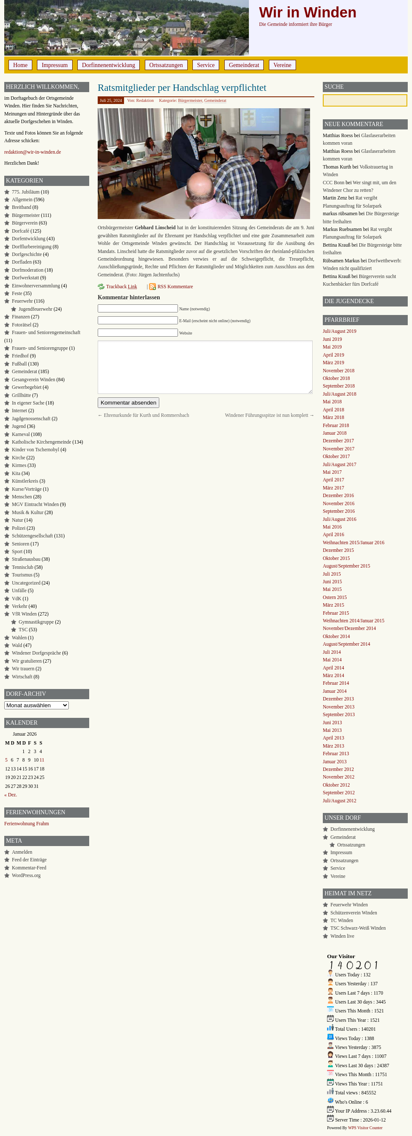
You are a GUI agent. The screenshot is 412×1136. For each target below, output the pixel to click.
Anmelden (22, 852)
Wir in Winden (308, 12)
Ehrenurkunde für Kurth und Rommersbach (146, 415)
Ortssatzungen (166, 65)
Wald (17, 645)
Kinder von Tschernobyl (35, 449)
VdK (16, 598)
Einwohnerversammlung (36, 285)
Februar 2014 (336, 683)
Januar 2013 (335, 761)
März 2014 (333, 675)
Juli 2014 (332, 652)
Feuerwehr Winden (349, 904)
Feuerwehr (22, 301)
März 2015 (333, 604)
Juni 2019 (332, 339)
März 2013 (333, 745)
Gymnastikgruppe (36, 621)
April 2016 (333, 534)
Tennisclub (22, 567)
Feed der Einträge (29, 859)
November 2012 (339, 776)
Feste (17, 293)
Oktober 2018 (336, 378)
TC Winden (341, 920)
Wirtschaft (22, 676)
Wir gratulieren (27, 661)
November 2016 (339, 503)
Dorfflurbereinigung (31, 246)
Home (20, 65)
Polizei (18, 528)
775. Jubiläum (26, 191)
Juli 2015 (332, 573)
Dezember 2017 (338, 440)
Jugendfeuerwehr (35, 309)
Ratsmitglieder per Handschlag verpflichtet (182, 87)
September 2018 (339, 385)
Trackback (121, 286)
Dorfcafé (20, 230)
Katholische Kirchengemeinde (41, 441)
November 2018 (339, 370)
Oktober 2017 (336, 456)
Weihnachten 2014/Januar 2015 (353, 620)
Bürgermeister (190, 100)
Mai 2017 (332, 472)
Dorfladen (22, 261)
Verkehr (19, 606)
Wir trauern (23, 668)
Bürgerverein (25, 222)
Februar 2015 (336, 613)
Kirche (18, 457)
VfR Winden (24, 613)
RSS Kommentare (175, 286)
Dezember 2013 (338, 698)
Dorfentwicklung (28, 238)
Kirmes (19, 465)
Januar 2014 (335, 691)
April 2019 (333, 354)
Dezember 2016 (338, 495)
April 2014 (333, 667)
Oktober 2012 (336, 784)
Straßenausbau (26, 559)
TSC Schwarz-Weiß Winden (358, 928)
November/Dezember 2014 (349, 628)
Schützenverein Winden (353, 912)
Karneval (21, 434)
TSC (23, 629)
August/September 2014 (346, 644)
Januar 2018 (335, 433)
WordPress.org (26, 875)
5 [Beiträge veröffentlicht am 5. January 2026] (6, 759)
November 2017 (339, 448)
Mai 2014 (332, 659)
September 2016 (339, 511)
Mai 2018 (332, 401)
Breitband (21, 207)
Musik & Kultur (27, 512)
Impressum (55, 65)
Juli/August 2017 (339, 464)
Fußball (19, 363)
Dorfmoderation (27, 270)
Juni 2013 (332, 722)
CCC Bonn (333, 182)
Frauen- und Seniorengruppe (40, 348)
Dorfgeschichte (27, 254)
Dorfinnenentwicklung (108, 65)
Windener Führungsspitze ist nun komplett (266, 415)
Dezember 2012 (338, 769)
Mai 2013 (332, 730)
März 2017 (333, 487)
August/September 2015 (346, 565)
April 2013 (333, 737)
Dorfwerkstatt (25, 277)
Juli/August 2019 (339, 331)
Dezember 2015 (338, 550)
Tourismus (22, 574)
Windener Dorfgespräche (36, 652)
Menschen (22, 496)
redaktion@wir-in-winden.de (32, 152)
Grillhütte (21, 395)
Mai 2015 (332, 589)
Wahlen (19, 637)
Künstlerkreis (25, 481)
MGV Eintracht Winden (35, 504)
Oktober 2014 (336, 636)
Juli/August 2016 (339, 519)
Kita (16, 473)
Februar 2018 (336, 425)
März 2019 (333, 362)
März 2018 (333, 417)
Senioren (20, 543)
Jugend (19, 426)
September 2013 (339, 714)
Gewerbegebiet (27, 387)
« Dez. (10, 794)
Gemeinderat (244, 65)
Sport (17, 551)
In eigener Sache (28, 402)
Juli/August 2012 (339, 800)
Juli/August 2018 (339, 393)
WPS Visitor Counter (365, 1127)
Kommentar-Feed (29, 867)
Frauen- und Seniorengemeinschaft (46, 332)
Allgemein (22, 199)
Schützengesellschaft (32, 535)
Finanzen (21, 316)
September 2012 (339, 792)
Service (205, 65)
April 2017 (333, 479)
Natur (17, 520)
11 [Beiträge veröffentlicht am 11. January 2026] (42, 759)
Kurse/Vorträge (27, 489)
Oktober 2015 (336, 558)
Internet (19, 410)
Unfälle (19, 590)
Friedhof (20, 355)
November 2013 (339, 706)
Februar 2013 (336, 753)
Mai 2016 (332, 526)
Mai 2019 (332, 346)
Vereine (282, 65)
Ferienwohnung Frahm (26, 823)
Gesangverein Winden (33, 379)
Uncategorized (26, 582)
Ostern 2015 (335, 597)
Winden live (342, 936)
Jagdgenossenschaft (31, 418)
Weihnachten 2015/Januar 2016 (353, 542)
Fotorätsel (21, 324)
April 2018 (333, 409)
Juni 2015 (332, 581)
